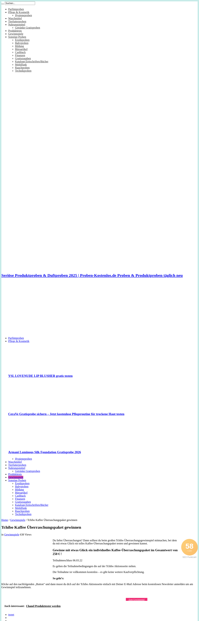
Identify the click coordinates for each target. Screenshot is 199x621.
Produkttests (15, 30)
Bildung (19, 46)
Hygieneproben (23, 15)
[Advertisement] (99, 310)
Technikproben (23, 70)
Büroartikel (21, 49)
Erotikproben (22, 39)
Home (4, 520)
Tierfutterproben (17, 21)
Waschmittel (15, 18)
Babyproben (21, 43)
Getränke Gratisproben (27, 27)
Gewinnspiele (15, 33)
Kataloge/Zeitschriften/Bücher (31, 61)
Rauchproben (22, 67)
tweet (11, 614)
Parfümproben (16, 9)
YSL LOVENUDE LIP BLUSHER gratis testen (40, 376)
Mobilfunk (21, 64)
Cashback (20, 52)
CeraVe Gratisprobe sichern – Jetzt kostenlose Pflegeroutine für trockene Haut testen (66, 414)
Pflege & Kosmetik (18, 12)
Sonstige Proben (17, 36)
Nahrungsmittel (16, 24)
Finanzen (20, 55)
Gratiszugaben (23, 58)
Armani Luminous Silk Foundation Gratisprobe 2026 (44, 452)
